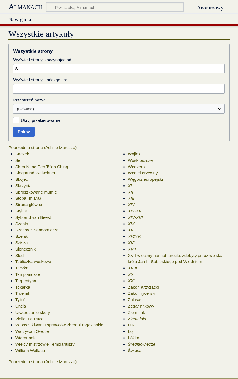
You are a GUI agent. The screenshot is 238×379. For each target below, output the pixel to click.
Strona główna (28, 204)
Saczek (22, 154)
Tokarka (22, 287)
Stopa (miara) (28, 198)
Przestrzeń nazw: (29, 100)
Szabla (21, 223)
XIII (131, 198)
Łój (130, 331)
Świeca (134, 350)
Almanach (25, 6)
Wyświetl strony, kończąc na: (40, 79)
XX (130, 274)
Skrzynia (23, 185)
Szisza (21, 242)
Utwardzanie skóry (32, 312)
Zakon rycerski (141, 293)
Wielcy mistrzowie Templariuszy (45, 344)
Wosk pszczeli (141, 160)
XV (130, 229)
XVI (131, 242)
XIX (131, 223)
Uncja (20, 306)
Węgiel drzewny (143, 172)
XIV (131, 204)
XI (130, 185)
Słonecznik (25, 249)
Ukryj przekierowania (40, 120)
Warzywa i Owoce (32, 331)
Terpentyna (25, 280)
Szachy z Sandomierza (36, 229)
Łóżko (133, 337)
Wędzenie (137, 166)
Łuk (131, 325)
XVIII (132, 268)
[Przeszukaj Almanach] (114, 7)
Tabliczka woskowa (33, 261)
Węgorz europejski (145, 179)
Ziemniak (136, 312)
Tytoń (20, 299)
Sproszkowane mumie (36, 192)
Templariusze (27, 274)
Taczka (21, 268)
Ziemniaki (137, 318)
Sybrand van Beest (33, 217)
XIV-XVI (135, 217)
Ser (18, 160)
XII (130, 192)
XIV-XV (134, 211)
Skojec (21, 179)
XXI (131, 280)
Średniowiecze (141, 344)
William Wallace (30, 350)
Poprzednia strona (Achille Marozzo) (42, 147)
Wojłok (134, 154)
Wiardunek (25, 337)
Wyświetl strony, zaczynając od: (42, 59)
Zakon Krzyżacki (143, 287)
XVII (132, 249)
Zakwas (135, 299)
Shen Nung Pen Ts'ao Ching (41, 166)
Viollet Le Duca (29, 318)
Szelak (21, 236)
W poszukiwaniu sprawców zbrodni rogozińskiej (59, 325)
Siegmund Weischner (35, 172)
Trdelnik (22, 293)
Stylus (21, 211)
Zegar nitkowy (141, 306)
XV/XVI (134, 236)
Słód (19, 255)
